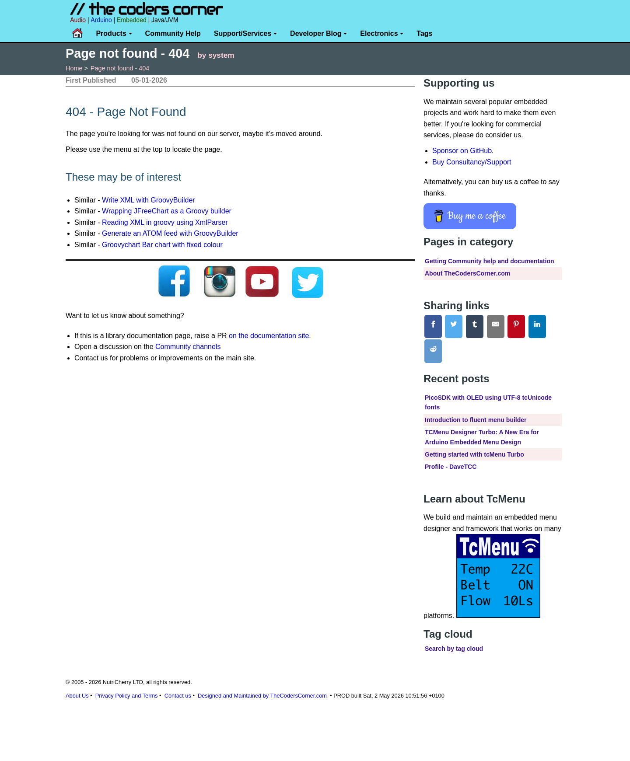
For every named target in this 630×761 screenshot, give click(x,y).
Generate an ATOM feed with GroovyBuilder (170, 233)
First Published (91, 80)
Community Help (173, 33)
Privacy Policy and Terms (126, 695)
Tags (424, 33)
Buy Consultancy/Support (471, 162)
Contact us (177, 695)
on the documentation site (269, 335)
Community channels (187, 346)
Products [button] (111, 33)
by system (215, 55)
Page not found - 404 (120, 68)
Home (74, 68)
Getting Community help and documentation (489, 261)
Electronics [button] (379, 33)
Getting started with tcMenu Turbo (474, 454)
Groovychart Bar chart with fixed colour (162, 244)
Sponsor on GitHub (462, 150)
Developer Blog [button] (315, 33)
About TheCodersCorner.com (467, 273)
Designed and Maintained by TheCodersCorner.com (262, 695)
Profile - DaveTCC (450, 466)
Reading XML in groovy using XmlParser (165, 222)
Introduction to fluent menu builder (476, 419)
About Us (77, 695)
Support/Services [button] (243, 33)
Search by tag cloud (454, 648)
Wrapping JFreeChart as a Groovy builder (166, 211)
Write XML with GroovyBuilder (148, 200)
